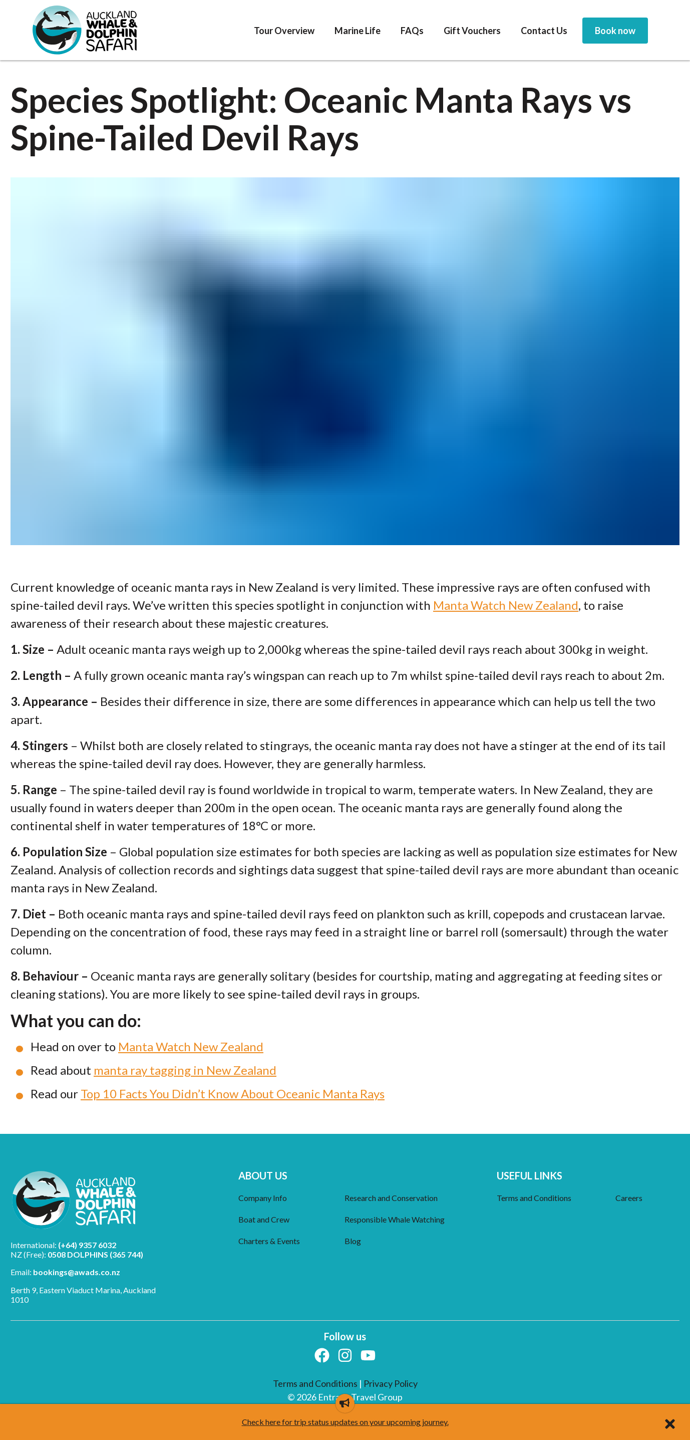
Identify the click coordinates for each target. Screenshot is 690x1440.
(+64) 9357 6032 (87, 1245)
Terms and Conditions (534, 1198)
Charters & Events (269, 1241)
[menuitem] (284, 31)
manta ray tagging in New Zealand (185, 1070)
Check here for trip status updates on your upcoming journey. (345, 1421)
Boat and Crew (263, 1219)
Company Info (262, 1198)
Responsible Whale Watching (394, 1219)
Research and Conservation (391, 1198)
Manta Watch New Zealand (505, 605)
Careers (628, 1198)
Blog (352, 1241)
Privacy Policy (391, 1383)
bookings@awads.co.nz (76, 1272)
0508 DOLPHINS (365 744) (95, 1254)
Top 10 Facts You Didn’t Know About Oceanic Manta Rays (233, 1093)
